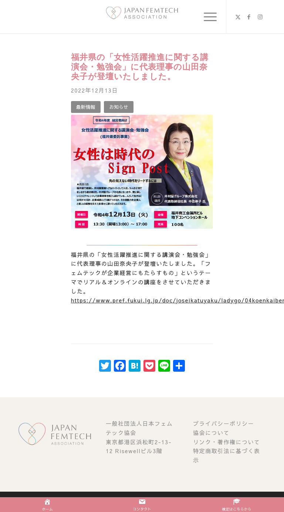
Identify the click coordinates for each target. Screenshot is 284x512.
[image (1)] (142, 16)
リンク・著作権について (226, 442)
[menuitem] (206, 16)
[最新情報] (86, 107)
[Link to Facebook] (248, 16)
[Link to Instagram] (260, 16)
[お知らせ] (118, 107)
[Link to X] (237, 16)
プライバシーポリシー (223, 423)
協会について (211, 432)
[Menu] (206, 16)
